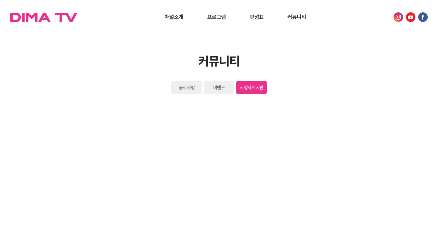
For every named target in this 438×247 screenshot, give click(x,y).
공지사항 (186, 87)
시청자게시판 (251, 87)
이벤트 (219, 87)
